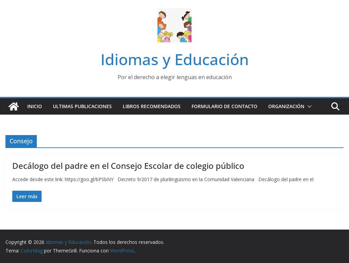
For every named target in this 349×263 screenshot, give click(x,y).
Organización (286, 106)
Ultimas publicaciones (82, 106)
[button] (308, 106)
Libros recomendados (152, 106)
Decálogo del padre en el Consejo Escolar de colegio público (128, 165)
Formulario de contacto (224, 106)
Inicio (34, 106)
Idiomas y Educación (175, 59)
